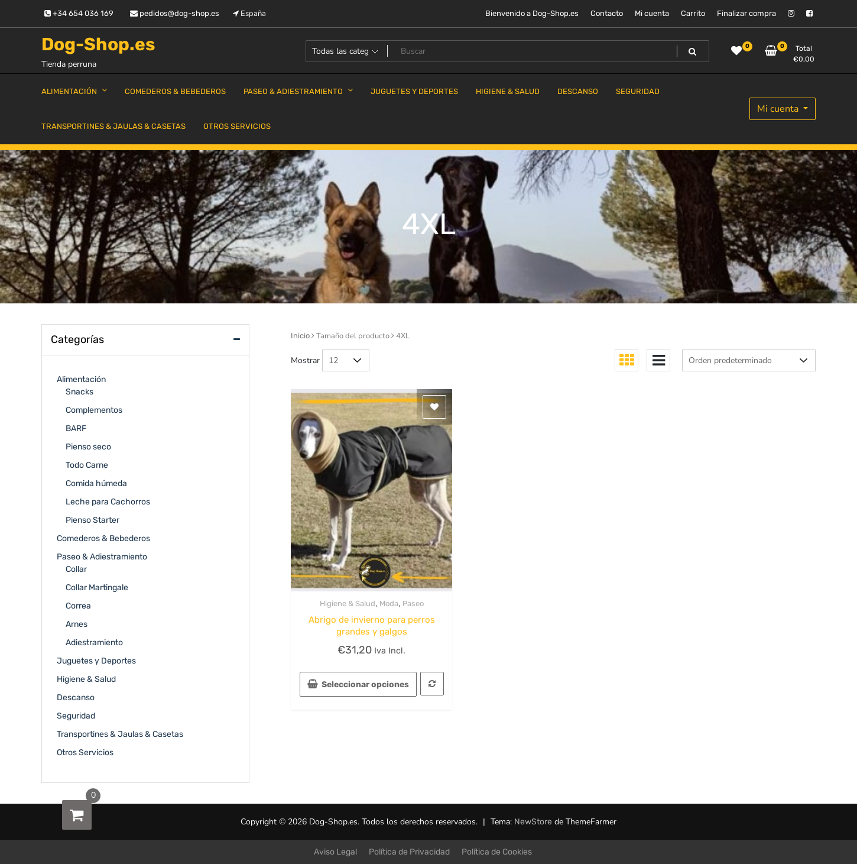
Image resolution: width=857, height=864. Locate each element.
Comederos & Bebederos (103, 538)
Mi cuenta (652, 13)
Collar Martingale (97, 588)
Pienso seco (88, 447)
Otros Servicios (85, 752)
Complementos (94, 410)
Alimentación (81, 379)
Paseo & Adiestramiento (102, 557)
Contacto (606, 13)
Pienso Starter (92, 520)
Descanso (76, 698)
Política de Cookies (497, 852)
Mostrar (305, 360)
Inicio (300, 335)
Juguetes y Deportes (96, 661)
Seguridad (76, 716)
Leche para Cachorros (108, 502)
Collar (76, 569)
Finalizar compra (746, 13)
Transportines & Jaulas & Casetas (120, 734)
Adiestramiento (94, 643)
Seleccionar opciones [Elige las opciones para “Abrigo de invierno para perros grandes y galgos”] (365, 684)
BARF (76, 428)
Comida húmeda (96, 483)
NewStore (533, 822)
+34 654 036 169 (78, 13)
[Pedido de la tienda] (749, 360)
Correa (78, 606)
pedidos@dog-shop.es (174, 13)
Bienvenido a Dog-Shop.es (532, 13)
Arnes (76, 624)
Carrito (693, 13)
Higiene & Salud (347, 603)
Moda (388, 603)
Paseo (413, 603)
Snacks (79, 392)
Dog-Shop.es (98, 44)
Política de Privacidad (409, 852)
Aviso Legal (335, 852)
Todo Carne (87, 465)
